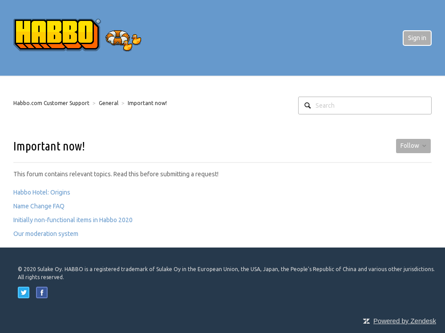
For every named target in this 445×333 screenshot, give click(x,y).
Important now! (147, 103)
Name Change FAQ (39, 206)
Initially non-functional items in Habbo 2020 (73, 219)
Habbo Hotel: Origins (41, 192)
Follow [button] (409, 145)
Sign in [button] (417, 37)
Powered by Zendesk (404, 321)
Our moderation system (45, 233)
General (108, 103)
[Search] (365, 105)
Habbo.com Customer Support (51, 103)
